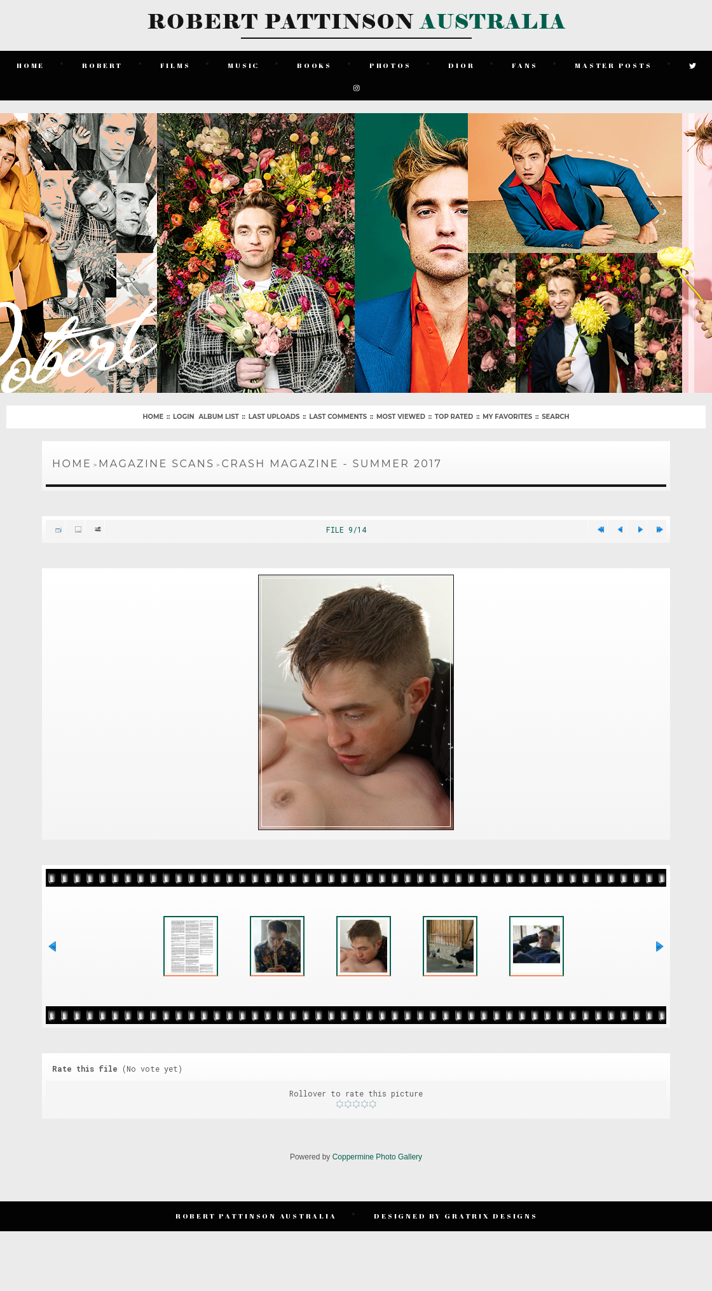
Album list (218, 412)
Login (183, 412)
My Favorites (507, 412)
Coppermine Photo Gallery (377, 1165)
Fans (525, 63)
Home (32, 63)
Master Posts (614, 63)
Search (555, 412)
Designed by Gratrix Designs (456, 1222)
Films (176, 63)
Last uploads (274, 412)
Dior (462, 63)
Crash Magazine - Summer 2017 (331, 459)
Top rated (454, 412)
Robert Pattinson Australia (257, 1222)
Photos (392, 63)
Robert (103, 63)
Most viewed (400, 412)
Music (245, 63)
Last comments (338, 412)
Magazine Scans (156, 459)
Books (315, 63)
